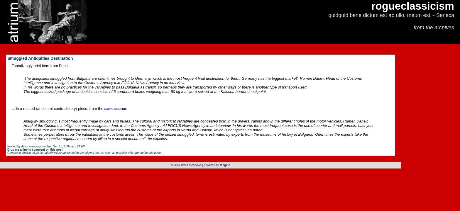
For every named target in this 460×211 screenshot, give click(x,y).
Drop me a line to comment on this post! (35, 149)
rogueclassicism (412, 6)
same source (115, 109)
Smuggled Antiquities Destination (40, 58)
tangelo (225, 165)
